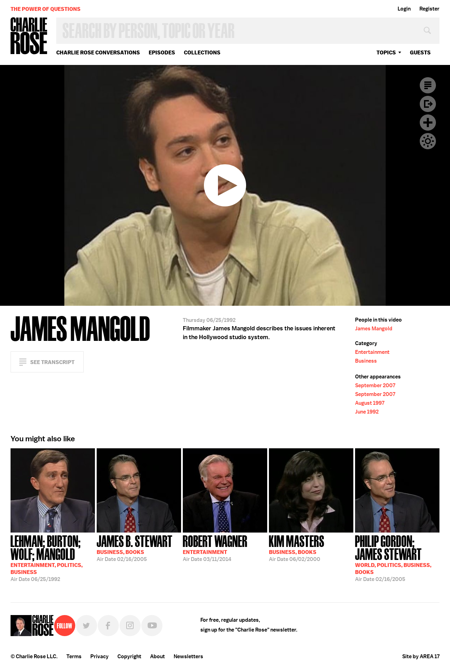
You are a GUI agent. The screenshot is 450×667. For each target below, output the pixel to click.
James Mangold (373, 328)
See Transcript (52, 362)
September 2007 (375, 385)
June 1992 (367, 411)
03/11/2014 (215, 548)
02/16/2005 (135, 548)
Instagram (130, 625)
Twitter (86, 625)
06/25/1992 (53, 558)
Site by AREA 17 (420, 656)
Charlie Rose (29, 36)
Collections (202, 52)
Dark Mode (428, 141)
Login (404, 8)
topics (386, 52)
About (157, 656)
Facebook (108, 625)
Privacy (99, 656)
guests (420, 52)
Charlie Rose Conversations (98, 52)
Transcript (428, 85)
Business (366, 360)
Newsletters (188, 656)
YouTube (151, 625)
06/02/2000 (296, 548)
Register (429, 8)
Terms (74, 656)
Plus (428, 122)
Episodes (162, 52)
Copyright (129, 656)
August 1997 (369, 403)
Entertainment (372, 352)
